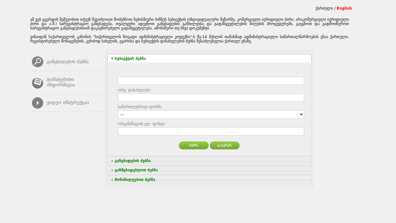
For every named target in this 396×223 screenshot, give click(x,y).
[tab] (209, 58)
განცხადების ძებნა (68, 61)
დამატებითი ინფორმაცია (61, 82)
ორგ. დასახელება (134, 90)
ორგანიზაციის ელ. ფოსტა (141, 124)
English (344, 8)
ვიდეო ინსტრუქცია (68, 102)
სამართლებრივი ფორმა (140, 107)
